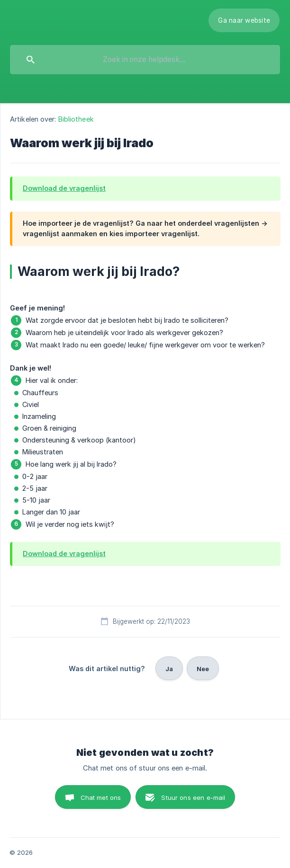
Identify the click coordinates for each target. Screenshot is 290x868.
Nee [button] (203, 669)
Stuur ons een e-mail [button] (193, 797)
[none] (244, 20)
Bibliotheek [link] (76, 119)
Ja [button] (169, 669)
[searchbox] (145, 59)
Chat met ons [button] (101, 797)
